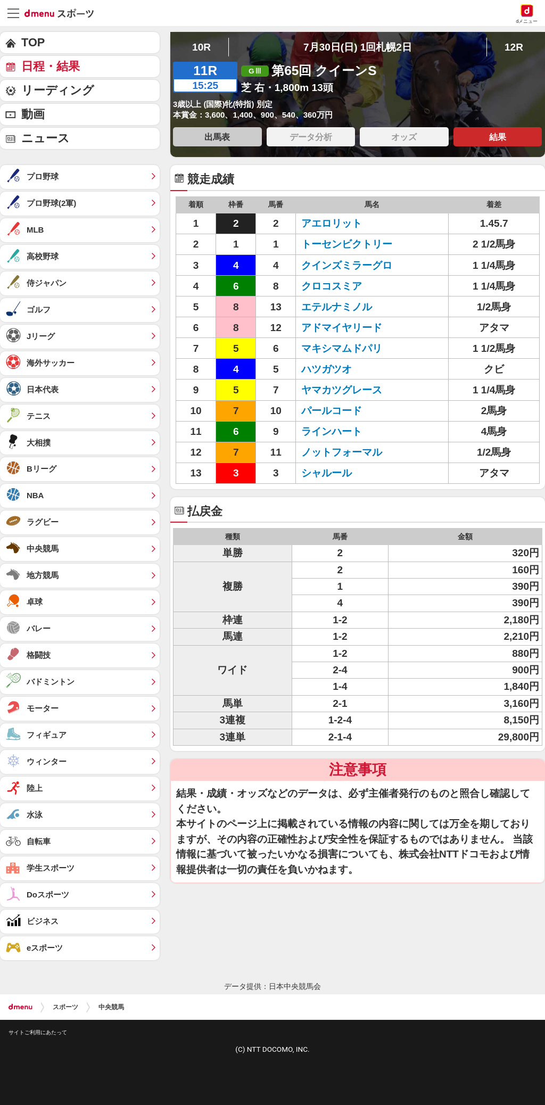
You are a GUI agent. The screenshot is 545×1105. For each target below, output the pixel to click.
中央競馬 (111, 1007)
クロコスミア (331, 286)
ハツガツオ (326, 369)
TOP (33, 42)
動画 (33, 114)
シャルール (326, 473)
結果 (497, 137)
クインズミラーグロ (346, 265)
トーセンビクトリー (346, 244)
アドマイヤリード (341, 327)
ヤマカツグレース (341, 389)
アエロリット (331, 223)
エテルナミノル (336, 306)
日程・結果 (50, 66)
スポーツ (65, 1007)
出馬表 (217, 137)
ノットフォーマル (341, 452)
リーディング (57, 90)
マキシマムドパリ (341, 348)
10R (201, 47)
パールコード (331, 410)
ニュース (45, 138)
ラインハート (331, 431)
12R (514, 47)
